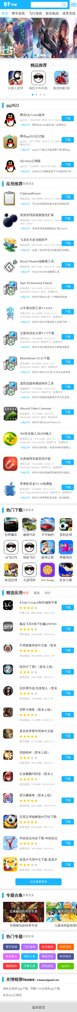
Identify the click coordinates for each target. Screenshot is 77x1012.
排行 (48, 593)
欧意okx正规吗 (12, 995)
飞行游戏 (35, 13)
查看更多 (28, 183)
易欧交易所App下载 (15, 988)
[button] (32, 94)
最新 (37, 593)
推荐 (26, 593)
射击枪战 (52, 13)
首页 (4, 13)
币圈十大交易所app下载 (45, 988)
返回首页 (38, 1007)
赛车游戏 (18, 13)
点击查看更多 (38, 881)
